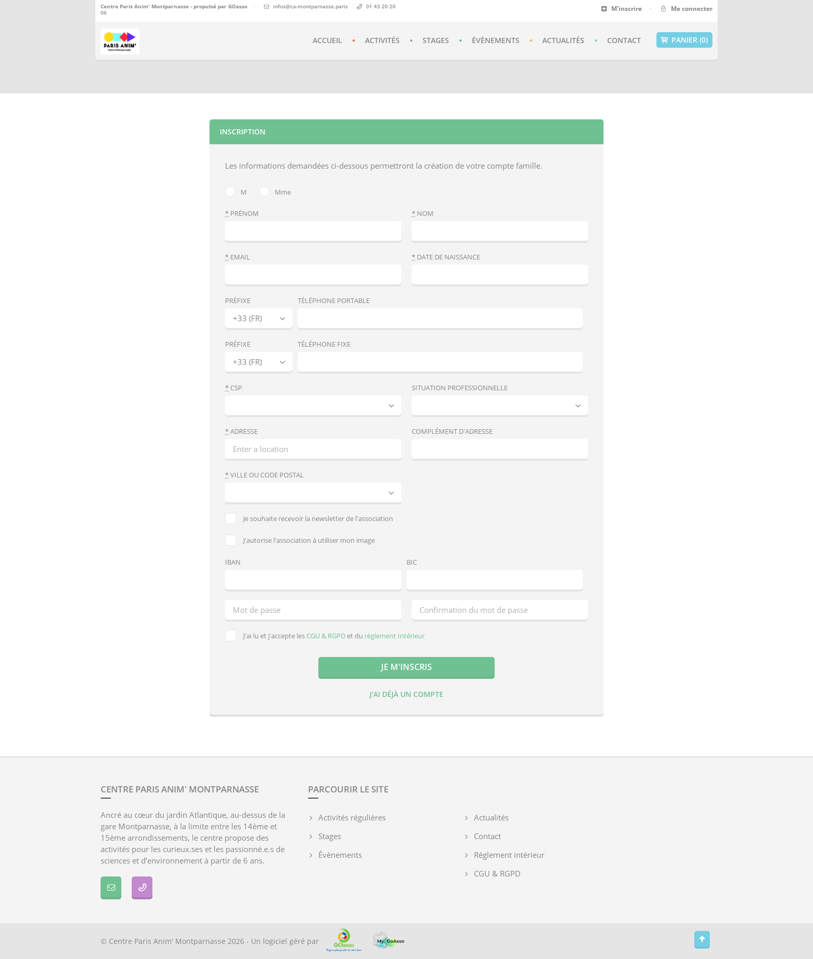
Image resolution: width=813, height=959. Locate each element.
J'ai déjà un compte (406, 694)
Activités (382, 40)
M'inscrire (621, 8)
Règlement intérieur (509, 855)
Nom (422, 213)
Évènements (496, 40)
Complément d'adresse (452, 431)
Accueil (327, 40)
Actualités (563, 40)
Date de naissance (446, 257)
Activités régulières (352, 817)
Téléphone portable (334, 300)
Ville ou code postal (264, 475)
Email (237, 257)
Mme (275, 191)
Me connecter (685, 8)
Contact (624, 40)
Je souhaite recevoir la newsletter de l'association (309, 518)
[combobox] (313, 492)
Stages (436, 40)
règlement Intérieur (395, 635)
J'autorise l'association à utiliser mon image (300, 540)
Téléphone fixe (324, 344)
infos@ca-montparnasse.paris (310, 6)
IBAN (233, 562)
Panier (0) (684, 40)
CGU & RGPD (325, 635)
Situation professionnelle (460, 387)
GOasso (237, 6)
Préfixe (237, 300)
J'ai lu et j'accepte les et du (325, 635)
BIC (411, 562)
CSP (233, 387)
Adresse (241, 431)
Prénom (242, 213)
